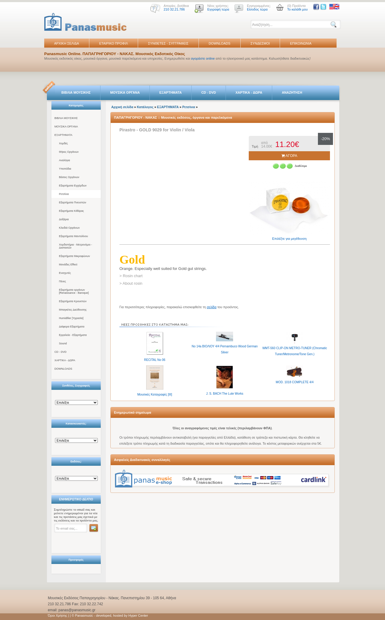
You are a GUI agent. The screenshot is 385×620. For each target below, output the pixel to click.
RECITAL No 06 (154, 360)
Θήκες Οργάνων (69, 151)
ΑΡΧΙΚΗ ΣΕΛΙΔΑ (66, 43)
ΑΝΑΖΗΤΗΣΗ (292, 92)
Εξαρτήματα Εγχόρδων (73, 185)
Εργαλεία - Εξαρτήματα (73, 335)
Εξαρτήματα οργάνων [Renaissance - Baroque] (74, 291)
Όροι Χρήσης (57, 615)
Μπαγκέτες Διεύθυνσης (73, 309)
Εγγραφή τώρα (218, 9)
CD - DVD (208, 92)
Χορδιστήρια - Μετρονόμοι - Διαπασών (75, 246)
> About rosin (130, 283)
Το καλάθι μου (297, 9)
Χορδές (63, 143)
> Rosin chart (131, 276)
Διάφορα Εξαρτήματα (71, 326)
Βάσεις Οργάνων (69, 177)
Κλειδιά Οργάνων (69, 227)
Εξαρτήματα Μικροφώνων (74, 256)
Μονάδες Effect (68, 264)
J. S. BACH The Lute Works (224, 393)
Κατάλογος (145, 107)
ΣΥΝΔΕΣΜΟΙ (260, 43)
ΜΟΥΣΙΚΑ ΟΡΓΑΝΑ (125, 92)
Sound (63, 343)
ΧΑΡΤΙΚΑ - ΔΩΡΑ (249, 92)
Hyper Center (138, 615)
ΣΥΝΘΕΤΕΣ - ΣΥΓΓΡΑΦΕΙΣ (168, 43)
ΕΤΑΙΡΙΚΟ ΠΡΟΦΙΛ (113, 43)
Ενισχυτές (65, 272)
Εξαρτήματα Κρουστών (73, 301)
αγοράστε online (203, 58)
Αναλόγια (64, 160)
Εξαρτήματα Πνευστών (72, 202)
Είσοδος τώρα (257, 9)
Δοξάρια (64, 219)
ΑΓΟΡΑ (289, 156)
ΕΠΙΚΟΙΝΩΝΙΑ (300, 43)
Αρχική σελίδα (122, 107)
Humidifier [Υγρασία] (71, 318)
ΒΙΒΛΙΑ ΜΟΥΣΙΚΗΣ (76, 92)
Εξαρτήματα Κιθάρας (71, 210)
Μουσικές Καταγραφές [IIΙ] (154, 394)
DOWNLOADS (219, 43)
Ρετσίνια (64, 194)
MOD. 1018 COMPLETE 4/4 (295, 382)
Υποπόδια (65, 168)
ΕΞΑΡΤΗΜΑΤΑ (170, 92)
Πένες (62, 281)
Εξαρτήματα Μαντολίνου (73, 236)
